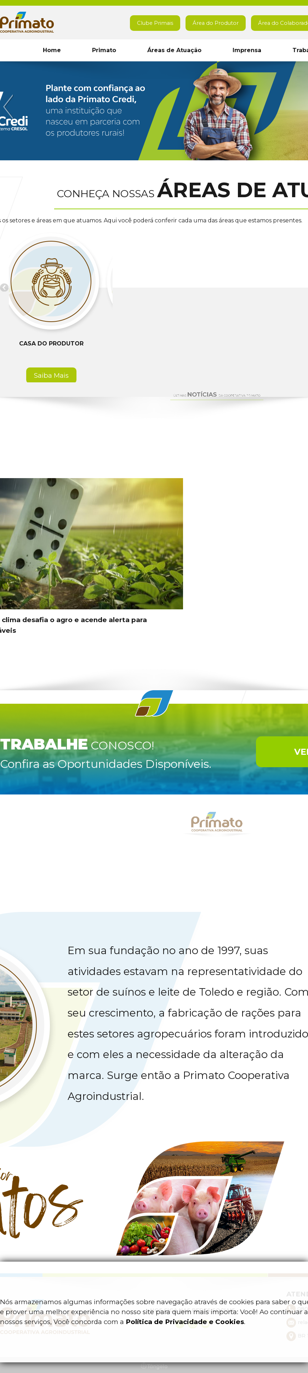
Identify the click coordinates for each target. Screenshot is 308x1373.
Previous (9, 107)
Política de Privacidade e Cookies (185, 1322)
